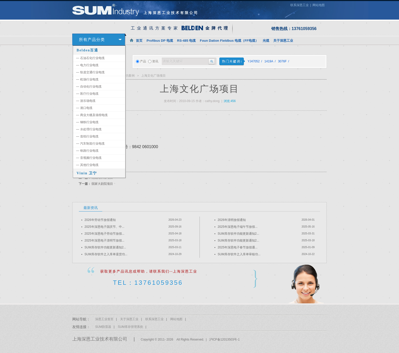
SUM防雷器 (103, 327)
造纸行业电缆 (87, 136)
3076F (282, 61)
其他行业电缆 (87, 165)
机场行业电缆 (87, 79)
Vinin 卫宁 (87, 173)
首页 (139, 41)
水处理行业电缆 (89, 129)
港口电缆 (84, 108)
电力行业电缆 (87, 65)
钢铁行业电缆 (87, 122)
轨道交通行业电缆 (90, 72)
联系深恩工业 (299, 5)
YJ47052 (254, 61)
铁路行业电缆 (87, 150)
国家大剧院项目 (102, 184)
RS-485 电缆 (186, 41)
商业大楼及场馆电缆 (92, 115)
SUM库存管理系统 (130, 327)
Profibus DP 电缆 (160, 41)
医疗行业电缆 (87, 93)
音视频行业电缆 (89, 158)
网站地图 (318, 5)
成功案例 (128, 75)
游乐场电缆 (85, 101)
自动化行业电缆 (89, 86)
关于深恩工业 (283, 41)
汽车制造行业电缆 (90, 143)
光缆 (266, 41)
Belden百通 (87, 50)
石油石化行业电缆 (90, 58)
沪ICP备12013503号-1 (224, 339)
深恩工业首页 (104, 319)
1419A (268, 61)
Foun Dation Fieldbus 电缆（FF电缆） (229, 41)
